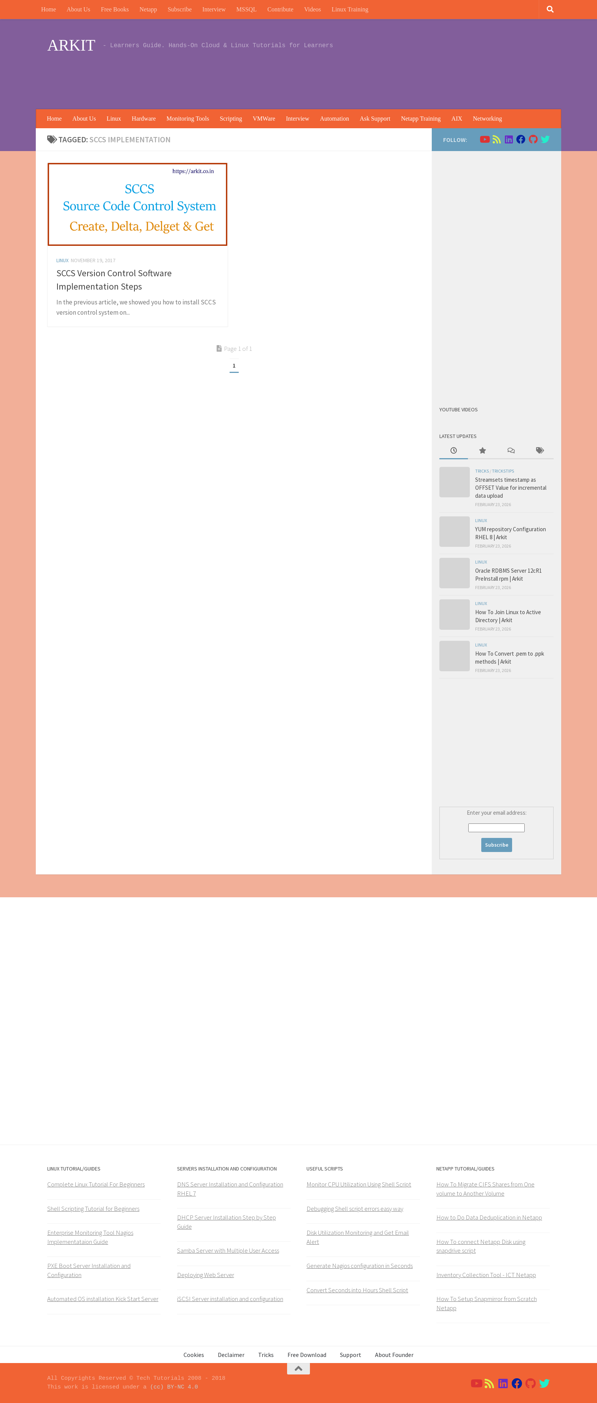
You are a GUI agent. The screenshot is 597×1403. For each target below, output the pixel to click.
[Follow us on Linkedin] (508, 139)
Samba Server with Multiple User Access (228, 1250)
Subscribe (180, 9)
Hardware (144, 118)
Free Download (306, 1354)
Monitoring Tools (187, 118)
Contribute (280, 9)
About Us (78, 9)
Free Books (115, 9)
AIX (457, 118)
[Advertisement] (411, 78)
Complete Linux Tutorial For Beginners (96, 1184)
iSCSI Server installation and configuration (230, 1299)
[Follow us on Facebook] (520, 139)
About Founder (394, 1354)
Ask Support (375, 118)
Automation (334, 118)
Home (48, 9)
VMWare (264, 118)
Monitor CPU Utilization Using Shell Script (358, 1184)
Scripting (231, 118)
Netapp (148, 9)
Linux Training (350, 9)
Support (350, 1354)
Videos (312, 9)
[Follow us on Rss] (496, 139)
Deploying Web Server (205, 1275)
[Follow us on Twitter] (545, 139)
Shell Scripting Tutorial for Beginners (93, 1208)
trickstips (503, 471)
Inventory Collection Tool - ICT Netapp (486, 1275)
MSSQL (246, 9)
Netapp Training (421, 118)
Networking (487, 118)
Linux (114, 118)
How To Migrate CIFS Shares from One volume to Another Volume (485, 1189)
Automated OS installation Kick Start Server (102, 1299)
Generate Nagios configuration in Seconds (359, 1265)
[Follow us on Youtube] (484, 139)
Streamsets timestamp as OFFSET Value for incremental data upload (510, 487)
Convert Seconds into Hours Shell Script (357, 1290)
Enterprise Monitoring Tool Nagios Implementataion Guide (90, 1237)
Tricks (482, 471)
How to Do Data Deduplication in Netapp (489, 1217)
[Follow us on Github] (533, 139)
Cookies (194, 1354)
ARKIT (71, 45)
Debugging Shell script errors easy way (354, 1208)
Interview (214, 9)
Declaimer (231, 1354)
